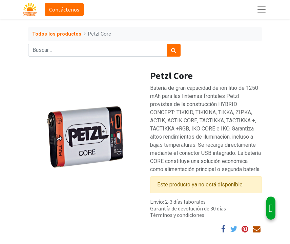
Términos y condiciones (177, 214)
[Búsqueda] (174, 50)
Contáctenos (64, 9)
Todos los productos (56, 34)
